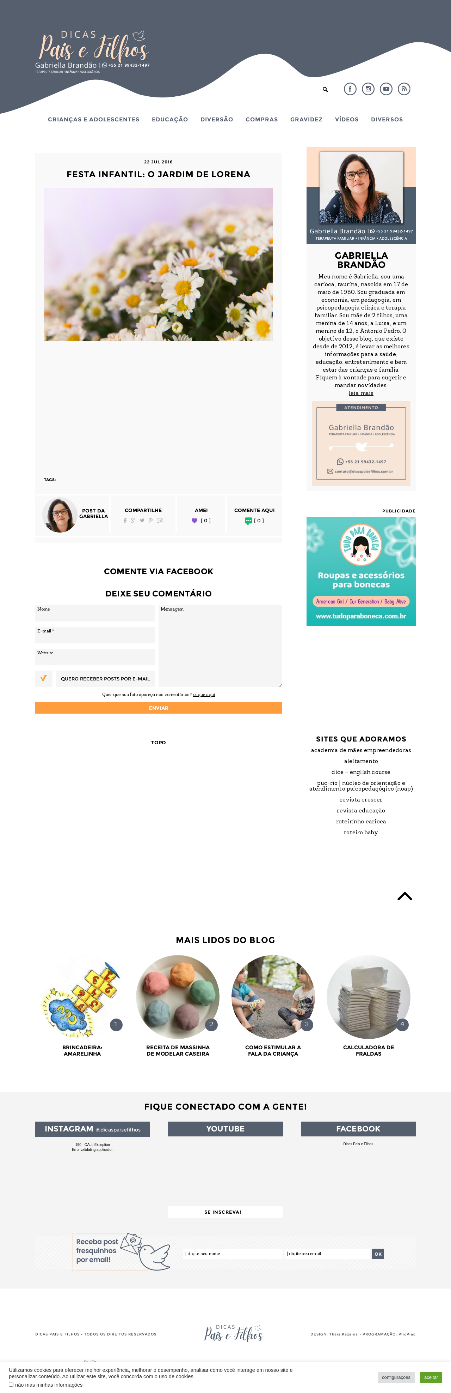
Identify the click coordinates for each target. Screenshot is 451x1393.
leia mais (361, 393)
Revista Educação (361, 811)
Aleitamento (361, 761)
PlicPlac (407, 1334)
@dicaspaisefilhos (118, 1130)
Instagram (368, 89)
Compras (262, 119)
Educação (170, 119)
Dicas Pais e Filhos (358, 1144)
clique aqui (204, 694)
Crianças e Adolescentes (94, 119)
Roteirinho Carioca (361, 822)
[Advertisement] (158, 405)
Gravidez (306, 119)
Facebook (350, 89)
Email (160, 520)
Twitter (142, 520)
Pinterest (151, 520)
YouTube (386, 89)
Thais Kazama (343, 1334)
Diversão (216, 119)
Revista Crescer (361, 800)
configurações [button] (396, 1377)
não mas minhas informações (48, 1385)
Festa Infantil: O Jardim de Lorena (159, 174)
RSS (404, 89)
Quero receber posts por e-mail (105, 679)
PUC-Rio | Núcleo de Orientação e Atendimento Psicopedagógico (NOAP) (361, 786)
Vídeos (347, 119)
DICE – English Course (361, 772)
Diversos (387, 119)
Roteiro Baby (361, 833)
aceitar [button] (431, 1377)
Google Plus (133, 520)
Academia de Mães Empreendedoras (361, 750)
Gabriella (93, 516)
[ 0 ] (206, 520)
